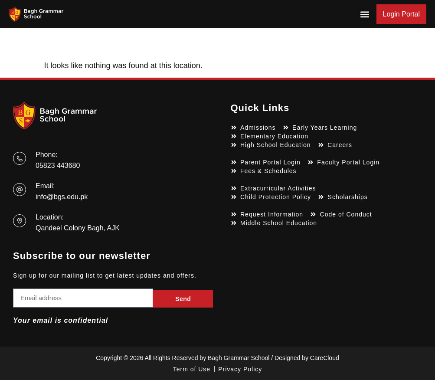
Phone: (47, 154)
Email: (45, 186)
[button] (365, 14)
